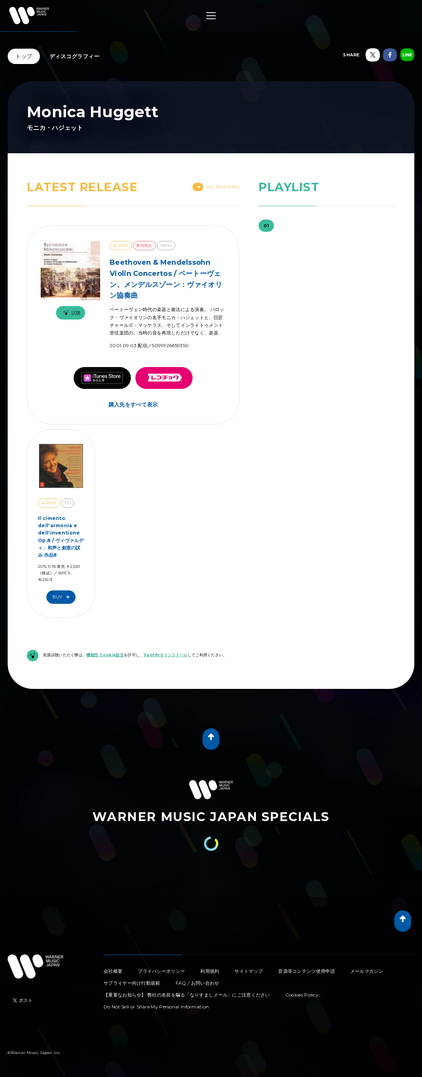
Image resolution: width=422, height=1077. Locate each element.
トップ (23, 56)
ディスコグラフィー (74, 56)
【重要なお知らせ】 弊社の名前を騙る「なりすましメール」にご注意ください (187, 995)
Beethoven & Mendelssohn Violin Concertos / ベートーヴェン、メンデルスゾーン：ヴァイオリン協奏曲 (166, 279)
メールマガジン (366, 971)
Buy (63, 597)
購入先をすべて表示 (133, 404)
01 (266, 225)
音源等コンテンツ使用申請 (306, 971)
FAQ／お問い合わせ (197, 983)
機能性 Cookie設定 (105, 654)
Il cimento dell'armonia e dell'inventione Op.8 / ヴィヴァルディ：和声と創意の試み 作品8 (61, 536)
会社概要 (113, 971)
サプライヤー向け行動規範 (132, 983)
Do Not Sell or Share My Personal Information (156, 1007)
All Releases (216, 187)
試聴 (71, 313)
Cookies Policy (301, 995)
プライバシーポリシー (161, 971)
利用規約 (209, 971)
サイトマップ (248, 971)
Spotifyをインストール (165, 654)
